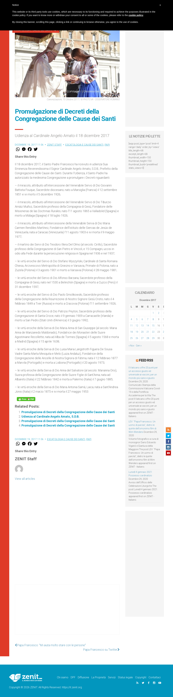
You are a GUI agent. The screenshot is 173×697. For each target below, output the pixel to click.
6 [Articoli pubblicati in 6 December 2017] (142, 319)
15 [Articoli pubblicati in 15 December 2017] (153, 325)
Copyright (140, 677)
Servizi (112, 677)
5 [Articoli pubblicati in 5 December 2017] (137, 319)
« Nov (131, 345)
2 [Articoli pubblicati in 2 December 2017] (158, 313)
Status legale (125, 677)
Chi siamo (62, 677)
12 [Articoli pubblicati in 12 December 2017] (137, 325)
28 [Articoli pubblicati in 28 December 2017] (147, 338)
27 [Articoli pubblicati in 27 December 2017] (142, 338)
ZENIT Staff (54, 144)
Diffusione (83, 677)
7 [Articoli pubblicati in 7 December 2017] (147, 319)
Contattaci (155, 677)
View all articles (25, 478)
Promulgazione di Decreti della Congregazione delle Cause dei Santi (68, 412)
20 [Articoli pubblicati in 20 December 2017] (142, 332)
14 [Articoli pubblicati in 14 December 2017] (147, 325)
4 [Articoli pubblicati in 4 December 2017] (131, 319)
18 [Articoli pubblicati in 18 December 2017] (131, 332)
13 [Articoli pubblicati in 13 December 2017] (142, 325)
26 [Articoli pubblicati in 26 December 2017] (137, 338)
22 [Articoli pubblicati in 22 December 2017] (153, 332)
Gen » (138, 345)
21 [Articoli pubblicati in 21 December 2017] (147, 332)
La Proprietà (98, 677)
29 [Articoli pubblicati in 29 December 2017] (153, 338)
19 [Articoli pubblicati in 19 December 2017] (137, 332)
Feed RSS (146, 360)
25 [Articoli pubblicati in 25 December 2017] (131, 338)
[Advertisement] (67, 613)
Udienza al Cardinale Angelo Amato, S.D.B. (50, 416)
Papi (107, 144)
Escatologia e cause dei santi (84, 144)
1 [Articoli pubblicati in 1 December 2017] (153, 313)
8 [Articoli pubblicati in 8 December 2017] (153, 319)
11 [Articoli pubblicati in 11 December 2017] (131, 325)
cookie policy (136, 15)
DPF (73, 677)
